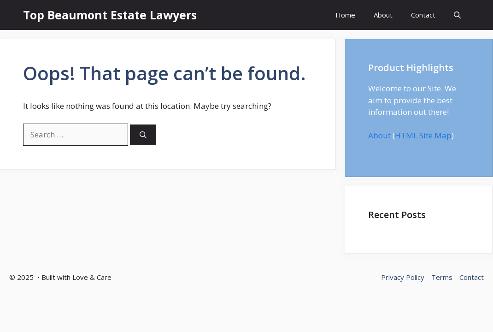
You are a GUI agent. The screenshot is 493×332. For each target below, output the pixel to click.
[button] (457, 15)
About (383, 14)
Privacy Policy (402, 277)
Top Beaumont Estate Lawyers (110, 15)
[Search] (143, 135)
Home (345, 14)
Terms (441, 277)
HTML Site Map (423, 135)
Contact (423, 14)
